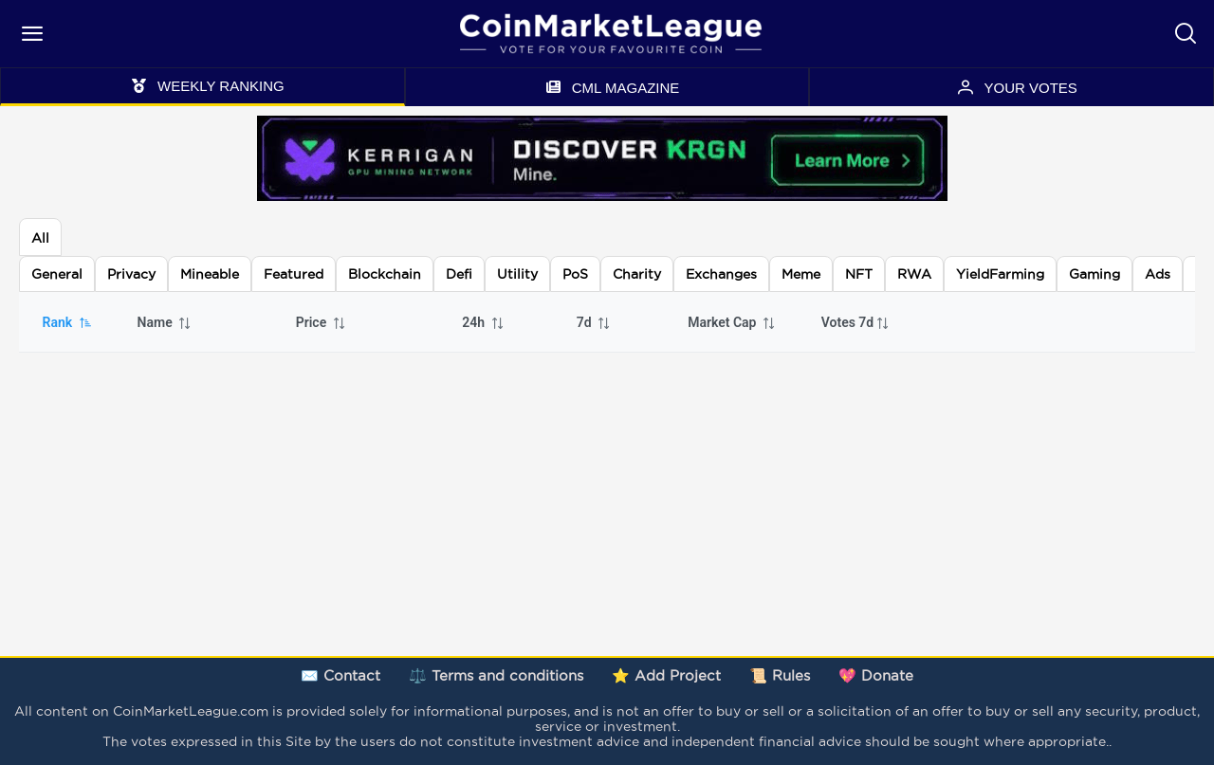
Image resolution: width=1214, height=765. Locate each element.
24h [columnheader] (483, 322)
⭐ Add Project (666, 675)
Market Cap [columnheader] (732, 322)
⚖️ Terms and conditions (496, 675)
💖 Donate (875, 675)
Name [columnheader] (165, 322)
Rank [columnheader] (68, 322)
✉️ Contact (340, 675)
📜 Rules (779, 675)
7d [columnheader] (594, 322)
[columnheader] (863, 322)
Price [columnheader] (321, 322)
